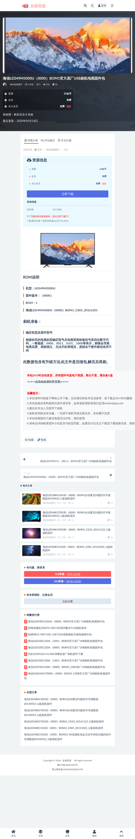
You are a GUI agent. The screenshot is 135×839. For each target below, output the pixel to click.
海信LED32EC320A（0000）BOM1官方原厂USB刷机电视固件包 (65, 647)
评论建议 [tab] (48, 140)
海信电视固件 (16, 84)
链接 (42, 439)
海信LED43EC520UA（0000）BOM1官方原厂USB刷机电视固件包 (66, 621)
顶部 (121, 833)
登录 (102, 5)
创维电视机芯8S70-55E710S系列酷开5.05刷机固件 (57, 627)
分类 (40, 833)
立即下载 (68, 194)
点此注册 (67, 601)
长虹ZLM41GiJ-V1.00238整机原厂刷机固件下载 (55, 653)
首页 (39, 149)
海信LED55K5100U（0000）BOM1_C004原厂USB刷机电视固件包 (66, 666)
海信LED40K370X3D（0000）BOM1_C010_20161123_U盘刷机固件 (64, 721)
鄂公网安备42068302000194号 (67, 769)
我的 (94, 833)
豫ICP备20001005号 (67, 765)
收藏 (29, 439)
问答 (67, 833)
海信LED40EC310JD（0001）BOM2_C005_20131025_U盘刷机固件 (64, 727)
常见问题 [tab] (64, 140)
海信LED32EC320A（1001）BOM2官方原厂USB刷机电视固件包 (65, 640)
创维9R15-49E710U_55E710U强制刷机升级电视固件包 (60, 634)
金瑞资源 (66, 760)
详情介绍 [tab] (31, 140)
